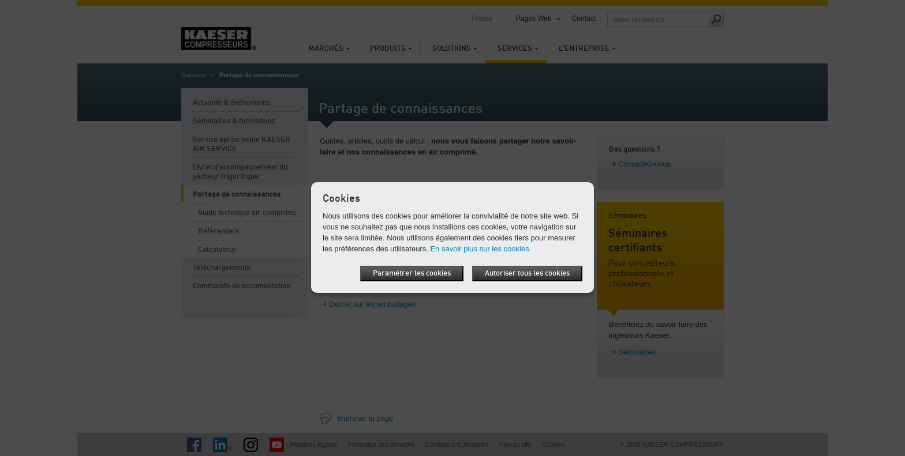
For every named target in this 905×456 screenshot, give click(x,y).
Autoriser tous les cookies (527, 273)
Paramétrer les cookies (412, 273)
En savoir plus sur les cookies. (480, 248)
